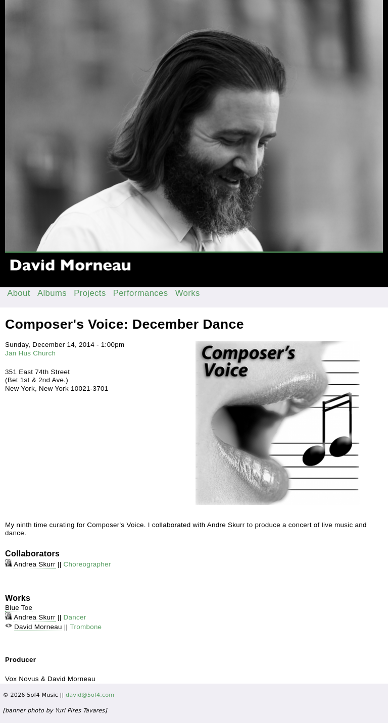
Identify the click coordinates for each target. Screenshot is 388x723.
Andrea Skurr (35, 564)
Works (187, 293)
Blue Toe (18, 607)
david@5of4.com (90, 695)
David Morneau (38, 627)
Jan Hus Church (30, 353)
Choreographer (87, 564)
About (18, 293)
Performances (140, 293)
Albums (52, 293)
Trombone (86, 627)
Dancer (75, 617)
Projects (90, 293)
